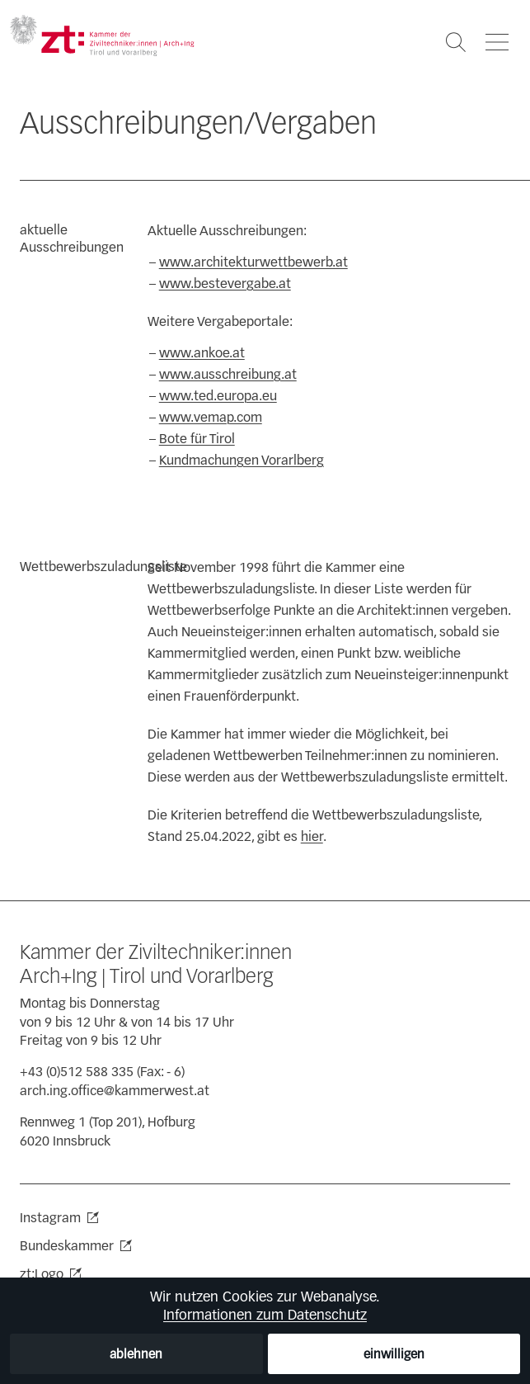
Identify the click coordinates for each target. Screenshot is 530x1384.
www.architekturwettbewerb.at (253, 262)
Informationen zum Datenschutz (265, 1314)
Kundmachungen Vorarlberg (241, 460)
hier (312, 836)
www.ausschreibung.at (228, 374)
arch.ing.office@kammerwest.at (114, 1090)
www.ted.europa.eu (218, 396)
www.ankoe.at (202, 353)
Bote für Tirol (197, 438)
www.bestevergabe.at (225, 283)
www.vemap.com (210, 417)
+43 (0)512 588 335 (77, 1071)
